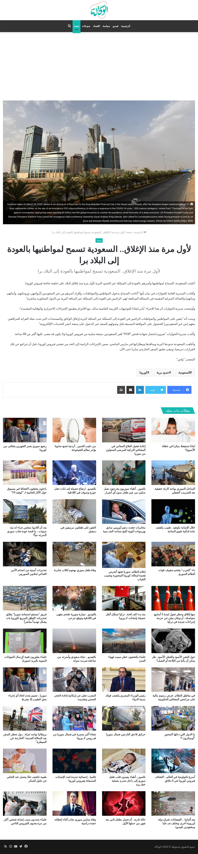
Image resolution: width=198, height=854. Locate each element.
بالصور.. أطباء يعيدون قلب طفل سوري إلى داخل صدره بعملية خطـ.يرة (127, 780)
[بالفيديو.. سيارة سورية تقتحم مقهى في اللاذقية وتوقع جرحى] (74, 598)
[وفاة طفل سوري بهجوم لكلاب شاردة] (74, 554)
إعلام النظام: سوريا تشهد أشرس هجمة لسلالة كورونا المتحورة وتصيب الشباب (124, 575)
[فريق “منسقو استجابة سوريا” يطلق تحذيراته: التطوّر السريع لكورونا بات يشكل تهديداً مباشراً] (25, 598)
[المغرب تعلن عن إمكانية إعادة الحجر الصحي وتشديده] (74, 679)
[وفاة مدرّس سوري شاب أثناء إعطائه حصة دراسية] (74, 803)
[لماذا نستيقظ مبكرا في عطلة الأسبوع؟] (173, 430)
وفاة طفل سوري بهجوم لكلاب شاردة (75, 570)
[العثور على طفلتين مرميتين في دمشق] (74, 511)
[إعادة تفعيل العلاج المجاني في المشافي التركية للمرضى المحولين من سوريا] (124, 430)
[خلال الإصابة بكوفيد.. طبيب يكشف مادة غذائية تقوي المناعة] (173, 511)
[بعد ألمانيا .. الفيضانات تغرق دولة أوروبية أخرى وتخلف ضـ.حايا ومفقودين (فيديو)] (173, 803)
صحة (76, 26)
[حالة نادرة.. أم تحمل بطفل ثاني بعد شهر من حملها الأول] (124, 803)
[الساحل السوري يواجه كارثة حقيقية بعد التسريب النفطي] (173, 472)
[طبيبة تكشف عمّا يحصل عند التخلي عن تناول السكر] (25, 761)
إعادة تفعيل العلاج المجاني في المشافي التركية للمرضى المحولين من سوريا (125, 450)
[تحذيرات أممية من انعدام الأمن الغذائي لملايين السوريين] (25, 554)
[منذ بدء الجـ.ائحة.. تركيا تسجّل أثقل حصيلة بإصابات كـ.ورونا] (124, 598)
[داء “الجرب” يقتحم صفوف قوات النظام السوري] (173, 554)
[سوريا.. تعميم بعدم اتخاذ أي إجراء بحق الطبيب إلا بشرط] (25, 679)
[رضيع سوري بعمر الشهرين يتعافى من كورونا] (25, 430)
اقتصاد (96, 26)
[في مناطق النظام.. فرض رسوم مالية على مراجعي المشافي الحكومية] (173, 679)
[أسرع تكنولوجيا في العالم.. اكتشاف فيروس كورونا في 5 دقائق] (173, 761)
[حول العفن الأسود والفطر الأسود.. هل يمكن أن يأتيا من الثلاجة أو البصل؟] (173, 641)
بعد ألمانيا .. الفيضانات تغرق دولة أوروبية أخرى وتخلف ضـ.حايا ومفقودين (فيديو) (176, 823)
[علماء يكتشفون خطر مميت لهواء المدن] (124, 641)
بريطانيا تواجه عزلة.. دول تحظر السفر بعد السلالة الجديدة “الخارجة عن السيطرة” (24, 738)
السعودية (184, 372)
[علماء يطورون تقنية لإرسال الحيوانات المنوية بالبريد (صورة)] (25, 641)
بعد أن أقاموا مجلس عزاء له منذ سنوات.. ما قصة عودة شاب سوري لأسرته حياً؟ (26, 531)
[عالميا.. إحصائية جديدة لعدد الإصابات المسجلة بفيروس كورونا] (74, 761)
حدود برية (163, 372)
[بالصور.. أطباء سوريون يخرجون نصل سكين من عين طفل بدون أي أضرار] (124, 472)
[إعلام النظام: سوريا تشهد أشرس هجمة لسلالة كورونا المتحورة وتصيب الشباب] (124, 555)
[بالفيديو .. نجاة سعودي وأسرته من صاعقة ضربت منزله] (74, 641)
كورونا (143, 372)
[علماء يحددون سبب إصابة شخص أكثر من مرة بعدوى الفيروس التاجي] (25, 803)
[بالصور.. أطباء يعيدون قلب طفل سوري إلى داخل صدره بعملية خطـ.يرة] (124, 761)
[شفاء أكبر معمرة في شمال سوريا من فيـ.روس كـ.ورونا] (74, 718)
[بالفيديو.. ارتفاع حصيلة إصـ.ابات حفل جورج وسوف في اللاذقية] (74, 472)
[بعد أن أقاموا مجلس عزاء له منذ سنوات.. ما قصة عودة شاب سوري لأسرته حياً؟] (25, 511)
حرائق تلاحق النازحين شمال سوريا (125, 734)
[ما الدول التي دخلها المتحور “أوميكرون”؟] (173, 718)
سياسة (106, 26)
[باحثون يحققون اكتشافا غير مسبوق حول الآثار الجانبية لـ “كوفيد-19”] (25, 472)
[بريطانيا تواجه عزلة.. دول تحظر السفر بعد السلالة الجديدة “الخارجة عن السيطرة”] (25, 718)
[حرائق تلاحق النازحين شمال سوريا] (124, 718)
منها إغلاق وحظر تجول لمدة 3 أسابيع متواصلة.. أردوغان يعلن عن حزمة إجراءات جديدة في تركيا (174, 618)
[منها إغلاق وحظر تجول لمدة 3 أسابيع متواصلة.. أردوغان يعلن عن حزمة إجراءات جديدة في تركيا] (173, 598)
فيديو (115, 26)
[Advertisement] (99, 66)
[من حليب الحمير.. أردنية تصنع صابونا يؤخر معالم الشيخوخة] (74, 430)
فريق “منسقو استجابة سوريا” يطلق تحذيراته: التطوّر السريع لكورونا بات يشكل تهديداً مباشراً (26, 618)
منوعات (86, 26)
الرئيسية (125, 26)
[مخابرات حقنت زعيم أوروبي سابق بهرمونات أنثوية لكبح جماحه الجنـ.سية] (124, 511)
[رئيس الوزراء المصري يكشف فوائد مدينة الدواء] (124, 679)
